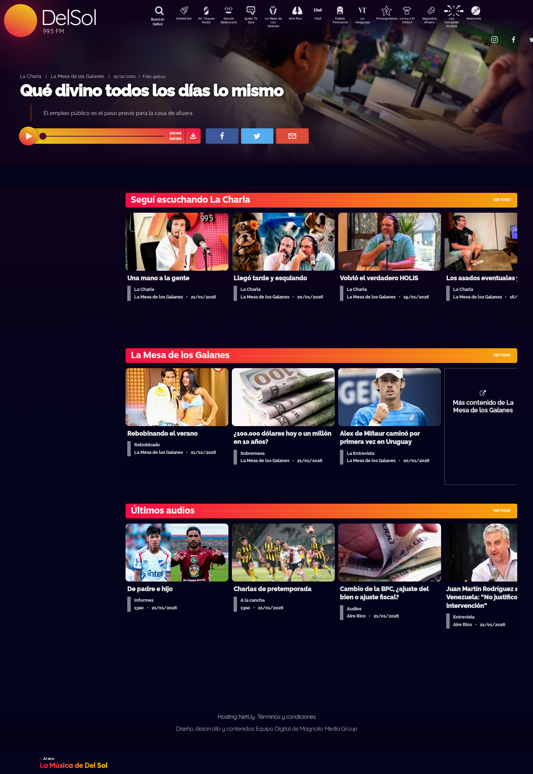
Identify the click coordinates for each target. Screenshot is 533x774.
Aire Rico (301, 19)
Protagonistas (397, 19)
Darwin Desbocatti (229, 21)
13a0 (325, 19)
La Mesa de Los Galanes (277, 22)
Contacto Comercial (480, 35)
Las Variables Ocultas (470, 22)
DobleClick (181, 19)
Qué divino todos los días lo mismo (151, 90)
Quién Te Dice (253, 21)
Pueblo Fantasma (349, 21)
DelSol (68, 17)
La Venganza (373, 21)
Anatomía (493, 19)
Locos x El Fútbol (422, 21)
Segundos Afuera (445, 21)
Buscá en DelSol (157, 21)
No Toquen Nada (205, 21)
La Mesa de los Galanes (77, 76)
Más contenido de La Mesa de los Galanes (483, 410)
